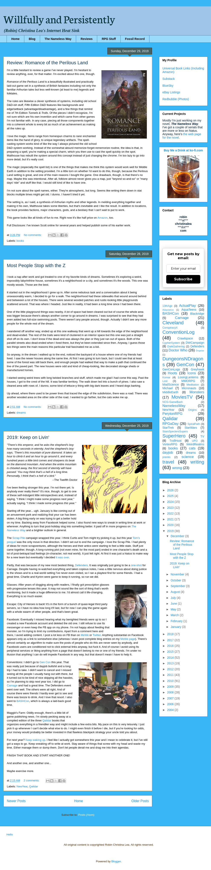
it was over (62, 557)
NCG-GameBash (172, 402)
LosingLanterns (188, 377)
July (174, 597)
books (20, 240)
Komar (166, 377)
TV (202, 436)
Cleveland (173, 322)
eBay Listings (171, 92)
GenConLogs (171, 369)
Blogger (116, 861)
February (177, 621)
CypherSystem (171, 342)
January (176, 627)
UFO (195, 440)
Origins (192, 409)
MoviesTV (182, 397)
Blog (32, 39)
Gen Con (45, 662)
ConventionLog (178, 332)
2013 (171, 663)
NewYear (22, 786)
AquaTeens (188, 309)
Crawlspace (185, 338)
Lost (165, 381)
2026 (171, 490)
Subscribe (183, 279)
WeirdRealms (195, 444)
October (176, 580)
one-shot (136, 565)
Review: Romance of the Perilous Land (47, 62)
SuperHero (173, 436)
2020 (171, 525)
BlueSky (167, 85)
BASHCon (23, 701)
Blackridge (197, 313)
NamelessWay (173, 406)
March (175, 615)
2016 (171, 646)
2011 (171, 675)
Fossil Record (135, 39)
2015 (171, 651)
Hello (9, 834)
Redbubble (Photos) (175, 99)
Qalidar (46, 720)
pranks (166, 457)
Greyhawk (197, 369)
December (178, 536)
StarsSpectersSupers (175, 431)
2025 (171, 496)
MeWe (85, 635)
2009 (171, 686)
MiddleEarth (170, 392)
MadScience (170, 384)
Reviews (86, 39)
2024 (171, 501)
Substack (168, 78)
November (178, 574)
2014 (171, 657)
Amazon (102, 217)
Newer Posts (16, 801)
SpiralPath (194, 424)
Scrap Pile (18, 538)
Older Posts (140, 801)
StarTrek (168, 427)
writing (197, 462)
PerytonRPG (172, 414)
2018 (171, 634)
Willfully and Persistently (59, 18)
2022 (171, 513)
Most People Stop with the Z (36, 265)
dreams (21, 412)
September (178, 586)
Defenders (81, 565)
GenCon (185, 364)
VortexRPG (169, 444)
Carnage (12, 685)
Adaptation (168, 310)
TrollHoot (175, 440)
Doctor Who (178, 350)
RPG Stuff (109, 39)
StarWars (191, 427)
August (176, 592)
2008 (171, 692)
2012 (171, 669)
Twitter (97, 635)
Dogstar (200, 350)
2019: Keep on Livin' (28, 437)
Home (15, 39)
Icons (191, 373)
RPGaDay (170, 424)
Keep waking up (35, 739)
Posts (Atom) (86, 814)
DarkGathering (176, 346)
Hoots (172, 373)
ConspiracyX (170, 327)
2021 (171, 519)
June (174, 603)
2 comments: (32, 780)
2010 (171, 681)
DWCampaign (195, 342)
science (188, 457)
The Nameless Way (58, 39)
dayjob (167, 452)
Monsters (196, 392)
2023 (171, 507)
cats (192, 448)
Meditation (192, 384)
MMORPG (188, 381)
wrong (177, 468)
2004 (171, 710)
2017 (171, 640)
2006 (171, 704)
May (174, 609)
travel (168, 462)
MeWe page (127, 638)
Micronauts (189, 388)
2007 (171, 698)
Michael (167, 388)
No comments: (33, 235)
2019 (171, 531)
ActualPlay (187, 306)
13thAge (167, 305)
